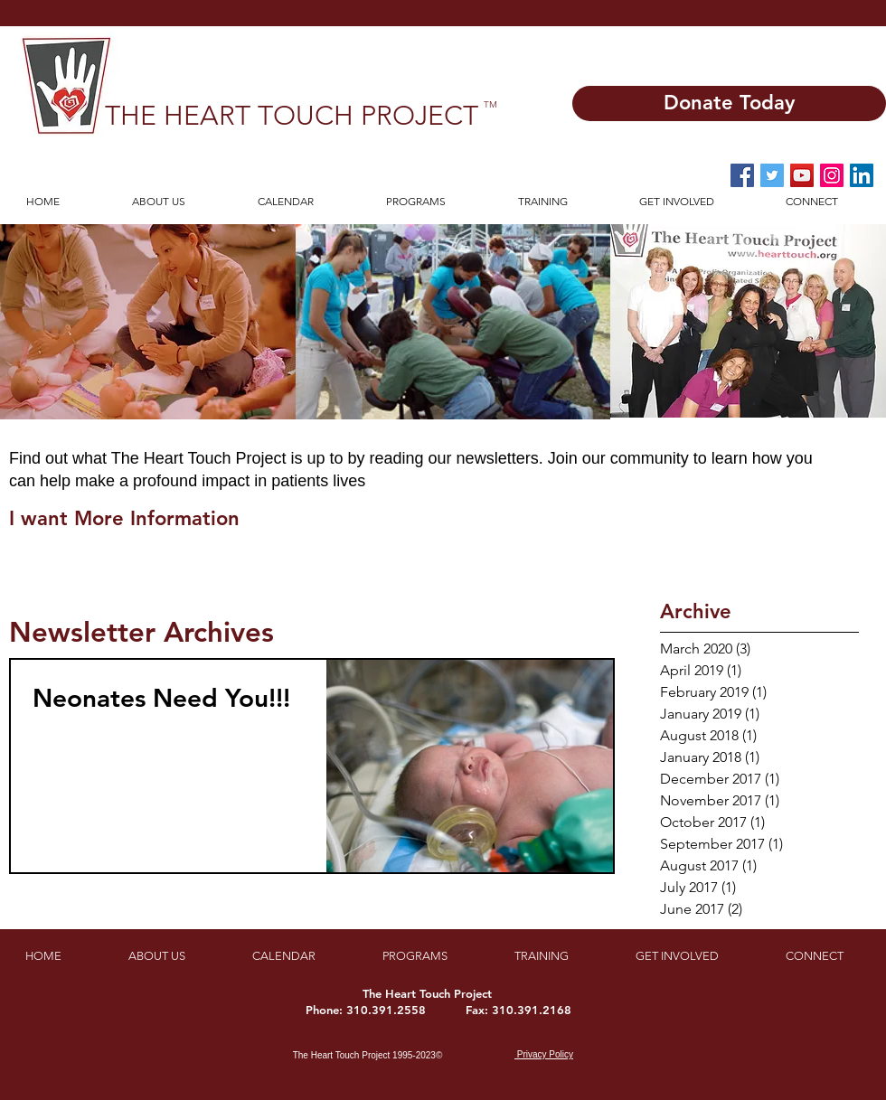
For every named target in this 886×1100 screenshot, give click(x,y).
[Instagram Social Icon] (832, 175)
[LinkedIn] (861, 175)
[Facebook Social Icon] (742, 175)
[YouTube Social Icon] (802, 175)
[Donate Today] (729, 103)
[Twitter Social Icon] (772, 175)
